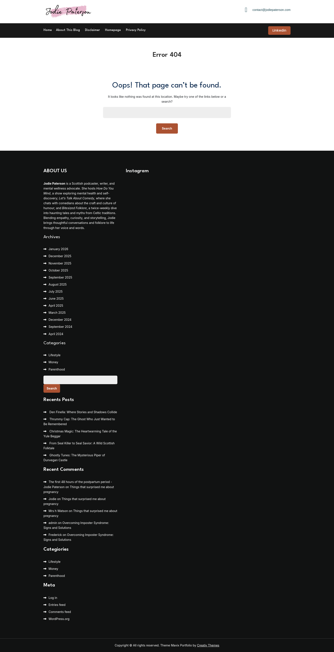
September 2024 (60, 326)
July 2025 (56, 291)
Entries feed (57, 605)
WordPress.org (59, 619)
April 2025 (56, 305)
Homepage (113, 30)
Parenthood (57, 369)
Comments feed (60, 612)
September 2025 (60, 277)
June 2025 (56, 298)
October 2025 (58, 270)
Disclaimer (92, 30)
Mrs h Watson (58, 511)
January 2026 (58, 249)
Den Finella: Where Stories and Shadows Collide (83, 412)
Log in (53, 597)
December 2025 (60, 256)
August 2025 (58, 284)
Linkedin (279, 30)
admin (53, 523)
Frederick (55, 535)
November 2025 (60, 263)
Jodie (52, 499)
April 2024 (56, 334)
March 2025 (57, 312)
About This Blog (68, 30)
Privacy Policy (136, 30)
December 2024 (60, 319)
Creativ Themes (208, 645)
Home (47, 30)
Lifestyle (54, 355)
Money (53, 362)
